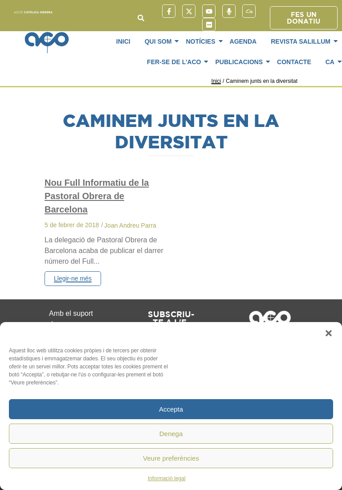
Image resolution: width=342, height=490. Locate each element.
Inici (123, 41)
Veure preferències (171, 458)
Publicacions (240, 61)
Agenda (243, 41)
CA (332, 61)
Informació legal (167, 478)
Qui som (160, 41)
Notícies (202, 41)
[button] (328, 333)
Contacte (294, 61)
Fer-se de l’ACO (175, 61)
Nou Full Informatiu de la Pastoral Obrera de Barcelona (97, 196)
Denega (171, 433)
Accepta (171, 409)
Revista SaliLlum (302, 41)
